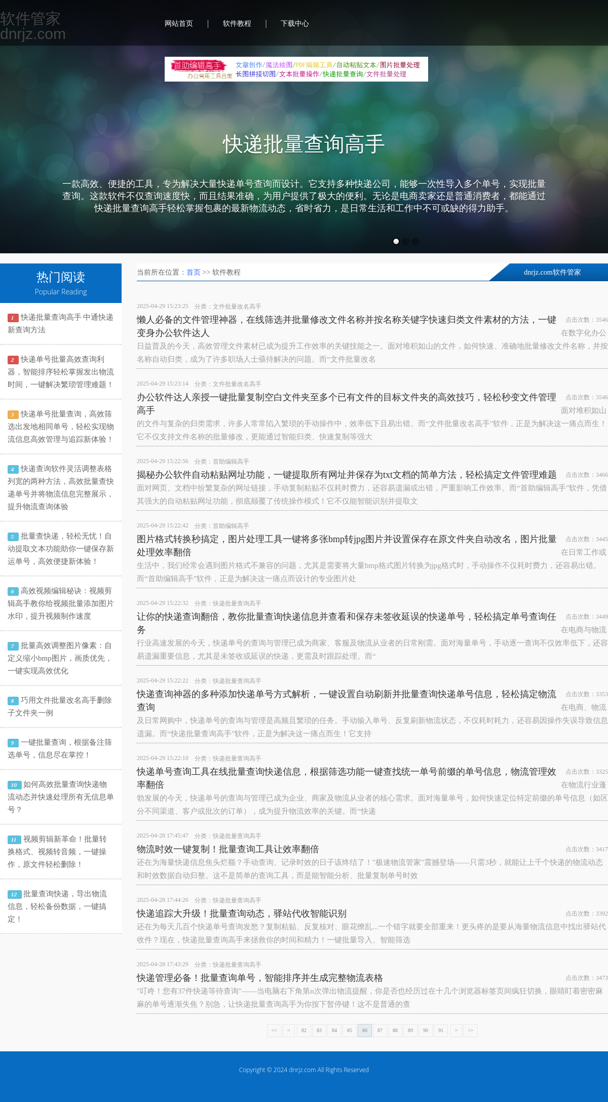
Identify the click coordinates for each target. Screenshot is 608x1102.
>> (470, 1030)
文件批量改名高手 (237, 306)
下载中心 (295, 23)
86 (364, 1030)
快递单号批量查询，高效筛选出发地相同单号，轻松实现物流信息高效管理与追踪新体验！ (61, 426)
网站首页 (179, 23)
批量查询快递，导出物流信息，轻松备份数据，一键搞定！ (57, 906)
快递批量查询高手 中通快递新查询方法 (60, 323)
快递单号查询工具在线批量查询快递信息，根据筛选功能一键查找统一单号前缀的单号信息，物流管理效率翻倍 (346, 778)
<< (274, 1030)
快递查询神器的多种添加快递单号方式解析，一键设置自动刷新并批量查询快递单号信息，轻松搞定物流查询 (346, 700)
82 (304, 1030)
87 (380, 1030)
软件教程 (237, 23)
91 (440, 1030)
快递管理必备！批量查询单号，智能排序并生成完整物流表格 (260, 978)
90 (425, 1030)
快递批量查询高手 (304, 144)
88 (395, 1030)
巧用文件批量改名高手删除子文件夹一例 (60, 706)
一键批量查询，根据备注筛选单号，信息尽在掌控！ (60, 748)
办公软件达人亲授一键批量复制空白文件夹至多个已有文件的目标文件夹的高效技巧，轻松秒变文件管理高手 (346, 403)
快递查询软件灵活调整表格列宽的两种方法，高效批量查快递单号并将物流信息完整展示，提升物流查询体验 (61, 488)
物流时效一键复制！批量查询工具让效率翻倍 (228, 849)
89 (410, 1030)
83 (319, 1030)
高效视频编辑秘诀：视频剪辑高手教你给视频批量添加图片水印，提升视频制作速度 (61, 603)
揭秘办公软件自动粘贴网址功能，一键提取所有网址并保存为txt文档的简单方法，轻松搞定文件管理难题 (347, 475)
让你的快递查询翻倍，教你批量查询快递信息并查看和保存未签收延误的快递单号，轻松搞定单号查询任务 (346, 623)
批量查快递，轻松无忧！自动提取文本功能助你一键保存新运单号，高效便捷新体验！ (61, 548)
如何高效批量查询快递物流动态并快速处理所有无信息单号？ (61, 797)
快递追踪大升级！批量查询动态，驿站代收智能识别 (242, 913)
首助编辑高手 (231, 461)
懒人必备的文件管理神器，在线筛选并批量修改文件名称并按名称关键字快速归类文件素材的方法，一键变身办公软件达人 (346, 326)
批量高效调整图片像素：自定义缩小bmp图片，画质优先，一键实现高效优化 (60, 658)
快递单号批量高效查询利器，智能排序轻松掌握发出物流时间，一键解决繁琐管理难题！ (61, 372)
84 (334, 1030)
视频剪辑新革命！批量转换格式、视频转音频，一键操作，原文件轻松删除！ (57, 851)
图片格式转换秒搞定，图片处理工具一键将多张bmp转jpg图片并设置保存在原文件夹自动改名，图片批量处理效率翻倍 (347, 545)
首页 (193, 272)
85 (349, 1030)
